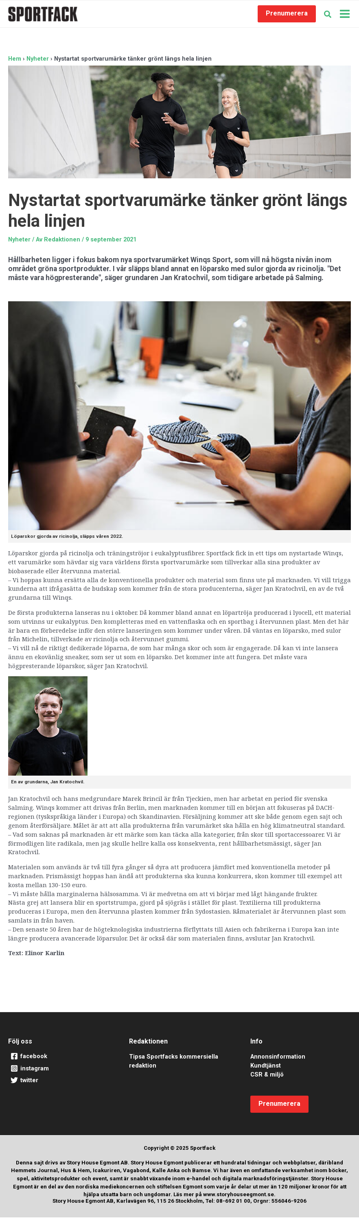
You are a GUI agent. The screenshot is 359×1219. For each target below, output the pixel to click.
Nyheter (19, 241)
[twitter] (58, 1082)
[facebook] (58, 1058)
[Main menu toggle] (345, 14)
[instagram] (58, 1070)
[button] (287, 14)
